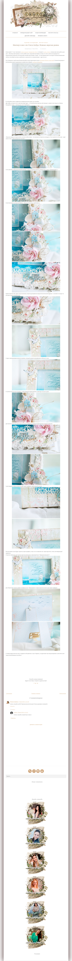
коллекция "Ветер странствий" (47, 60)
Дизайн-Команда (30, 35)
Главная (15, 32)
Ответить (12, 706)
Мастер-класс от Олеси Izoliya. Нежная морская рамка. (36, 45)
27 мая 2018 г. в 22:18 (23, 701)
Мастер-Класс (43, 42)
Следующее (9, 693)
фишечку (40, 62)
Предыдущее (62, 693)
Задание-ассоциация (31, 42)
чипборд (35, 62)
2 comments (43, 48)
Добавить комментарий (36, 724)
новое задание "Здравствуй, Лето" (29, 52)
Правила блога (42, 35)
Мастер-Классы (53, 32)
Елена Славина (14, 701)
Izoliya (15, 712)
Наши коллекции (40, 32)
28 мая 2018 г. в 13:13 (23, 712)
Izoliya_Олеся (47, 52)
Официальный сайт (26, 32)
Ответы (13, 709)
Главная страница (35, 693)
